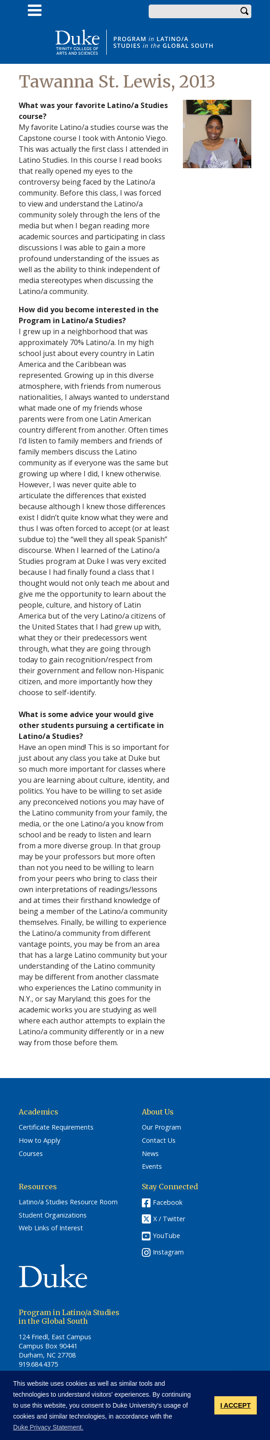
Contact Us (159, 1140)
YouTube (166, 1235)
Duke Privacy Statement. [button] (48, 1427)
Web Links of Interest (51, 1228)
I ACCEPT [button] (235, 1405)
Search (244, 11)
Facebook (167, 1202)
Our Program (161, 1127)
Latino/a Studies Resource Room (68, 1202)
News (150, 1154)
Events (152, 1166)
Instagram (168, 1252)
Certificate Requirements (56, 1127)
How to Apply (39, 1140)
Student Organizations (53, 1215)
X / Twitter (169, 1218)
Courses (31, 1154)
